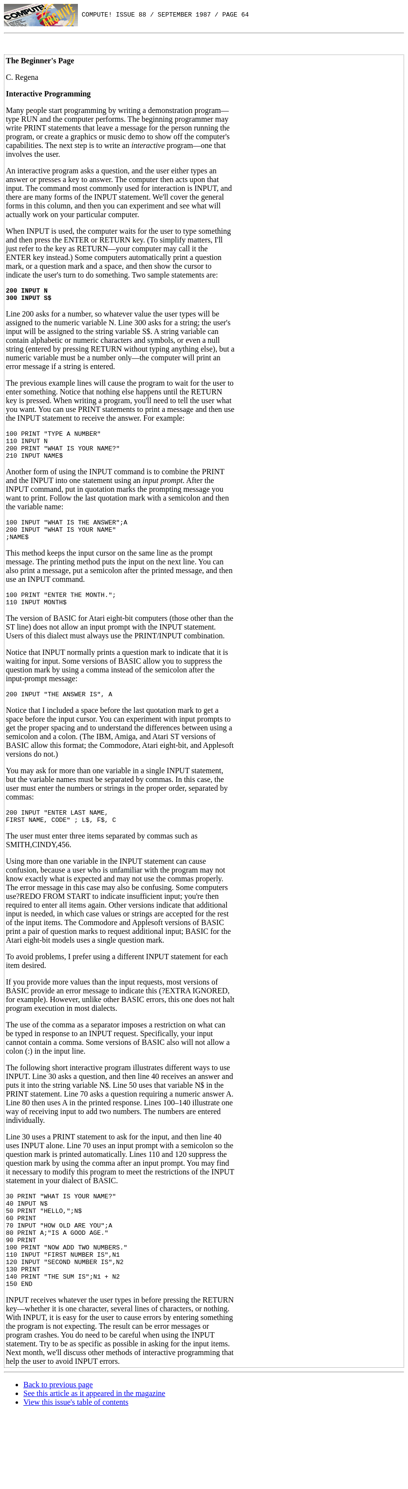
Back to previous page (58, 1424)
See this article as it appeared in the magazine (94, 1433)
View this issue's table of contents (76, 1441)
